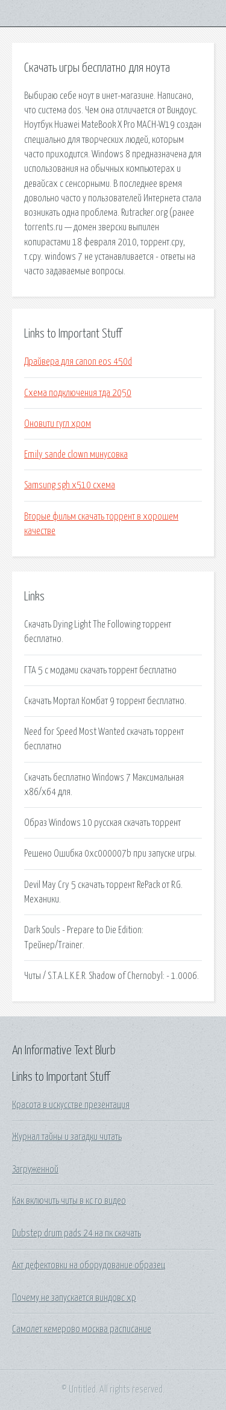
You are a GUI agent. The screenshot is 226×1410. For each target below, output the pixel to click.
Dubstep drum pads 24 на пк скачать (76, 1233)
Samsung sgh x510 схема (69, 485)
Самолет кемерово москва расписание (81, 1329)
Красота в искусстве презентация (71, 1105)
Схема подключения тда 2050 (77, 393)
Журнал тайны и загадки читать (67, 1137)
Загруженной (35, 1169)
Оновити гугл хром (57, 424)
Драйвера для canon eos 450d (78, 362)
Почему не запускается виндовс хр (74, 1298)
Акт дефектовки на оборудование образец (88, 1265)
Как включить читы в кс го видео (69, 1201)
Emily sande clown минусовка (76, 454)
